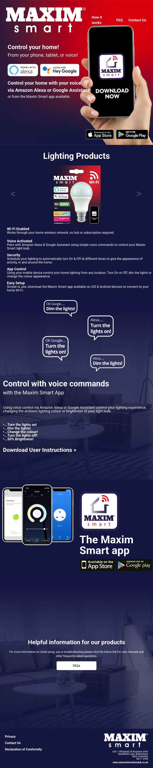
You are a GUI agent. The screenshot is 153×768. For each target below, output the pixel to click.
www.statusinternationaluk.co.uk (130, 762)
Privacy (10, 736)
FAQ (119, 20)
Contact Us (137, 20)
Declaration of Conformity (23, 749)
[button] (13, 195)
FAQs (76, 666)
